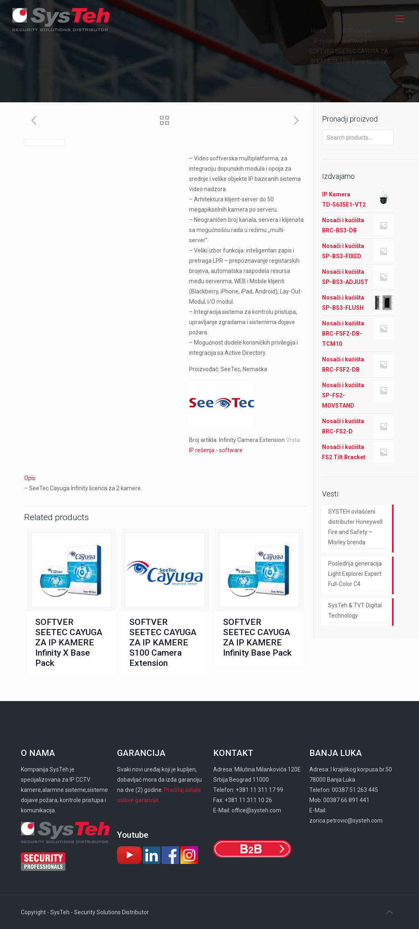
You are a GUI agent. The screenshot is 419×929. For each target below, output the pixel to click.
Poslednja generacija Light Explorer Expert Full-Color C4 (355, 573)
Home (319, 30)
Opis (30, 478)
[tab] (165, 478)
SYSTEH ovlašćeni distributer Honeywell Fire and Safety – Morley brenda (355, 527)
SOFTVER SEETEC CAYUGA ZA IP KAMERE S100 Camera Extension (162, 642)
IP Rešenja (356, 30)
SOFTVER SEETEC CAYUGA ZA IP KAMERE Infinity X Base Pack (68, 642)
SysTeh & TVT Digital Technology (355, 610)
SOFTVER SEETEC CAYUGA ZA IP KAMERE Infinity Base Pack (257, 637)
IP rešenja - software (340, 41)
